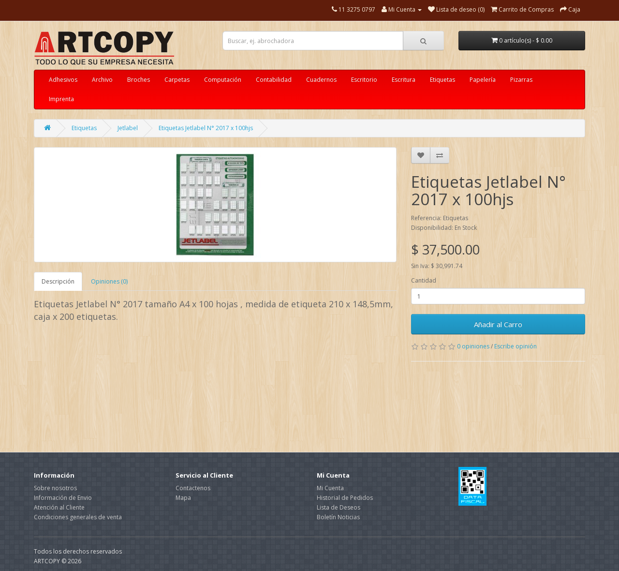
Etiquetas (442, 79)
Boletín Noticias (338, 517)
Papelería (483, 79)
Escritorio (364, 79)
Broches (138, 79)
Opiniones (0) (109, 281)
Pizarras (521, 79)
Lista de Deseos (338, 507)
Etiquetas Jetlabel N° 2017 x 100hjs (206, 128)
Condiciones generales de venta (78, 517)
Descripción (58, 281)
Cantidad (423, 280)
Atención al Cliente (59, 507)
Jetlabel (128, 128)
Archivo (102, 79)
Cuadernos (321, 79)
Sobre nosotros (55, 488)
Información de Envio (63, 498)
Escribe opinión (515, 346)
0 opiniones (473, 346)
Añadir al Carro (498, 324)
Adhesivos (63, 79)
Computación (222, 79)
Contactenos (193, 488)
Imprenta (61, 99)
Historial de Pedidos (345, 498)
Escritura (403, 79)
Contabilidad (274, 79)
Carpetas (177, 79)
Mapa (183, 498)
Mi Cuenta (330, 488)
